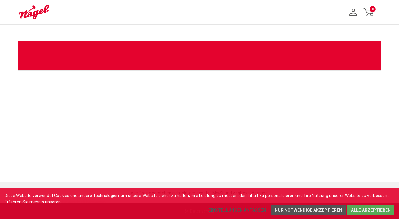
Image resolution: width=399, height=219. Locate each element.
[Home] (35, 12)
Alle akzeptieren (371, 210)
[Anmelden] (353, 12)
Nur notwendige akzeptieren (308, 210)
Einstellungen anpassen (237, 210)
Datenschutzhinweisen (84, 202)
